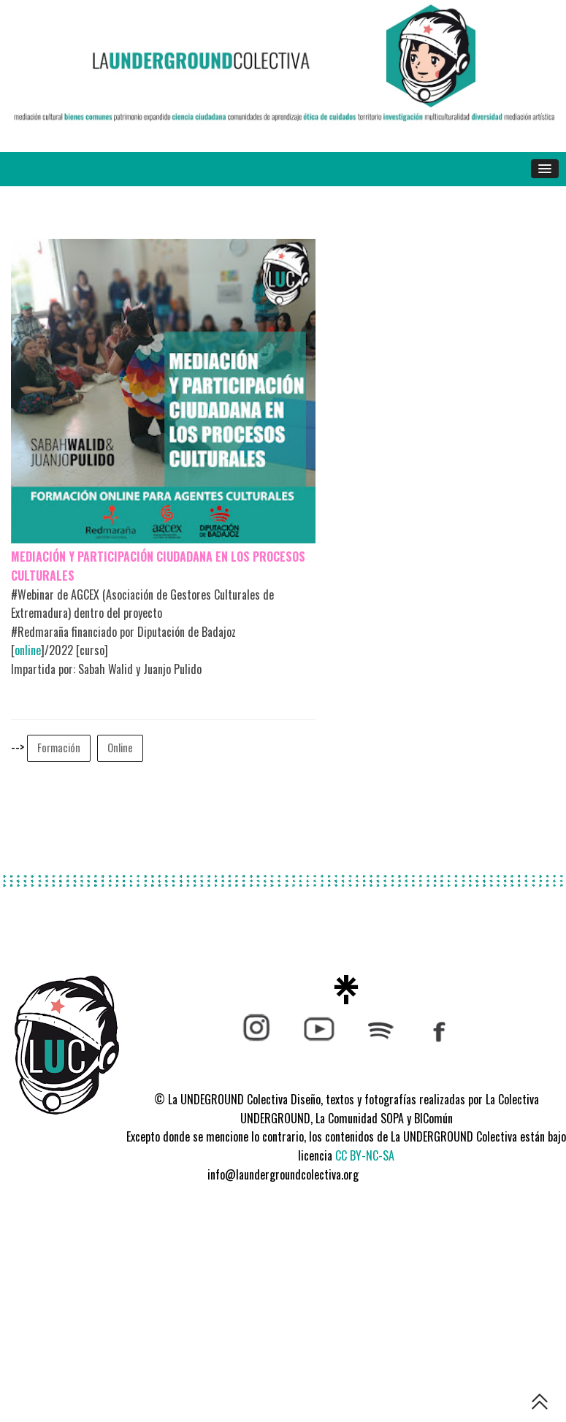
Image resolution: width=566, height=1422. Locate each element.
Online (120, 747)
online (28, 650)
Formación (58, 747)
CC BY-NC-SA (364, 1155)
